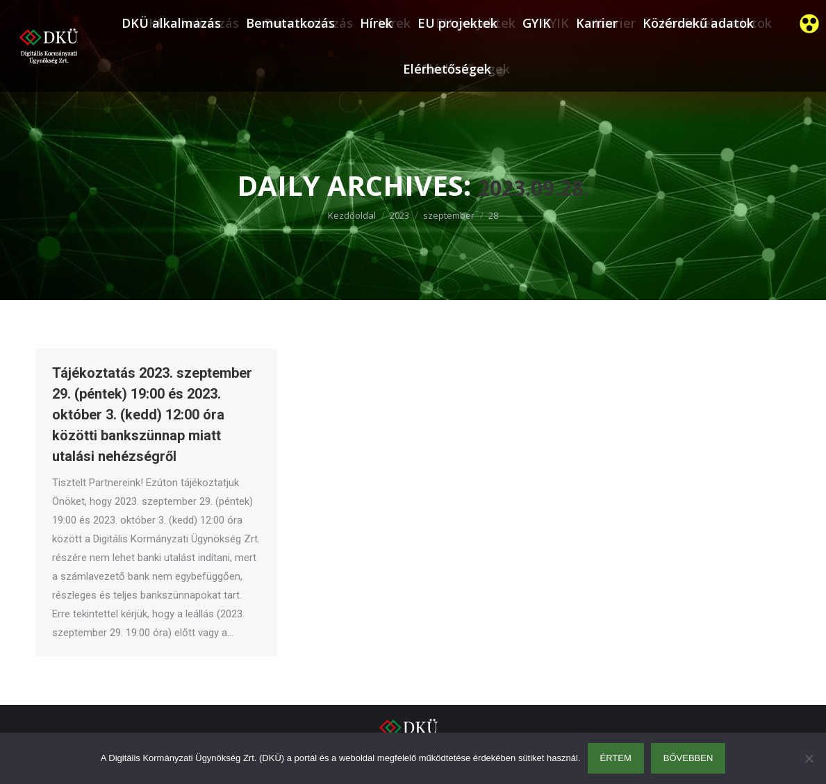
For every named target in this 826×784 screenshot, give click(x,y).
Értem (615, 758)
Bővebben (688, 758)
